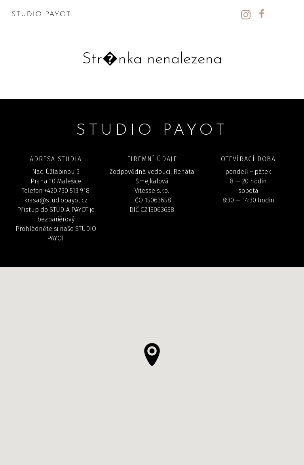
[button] (152, 354)
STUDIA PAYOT (68, 209)
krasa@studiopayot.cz (55, 200)
